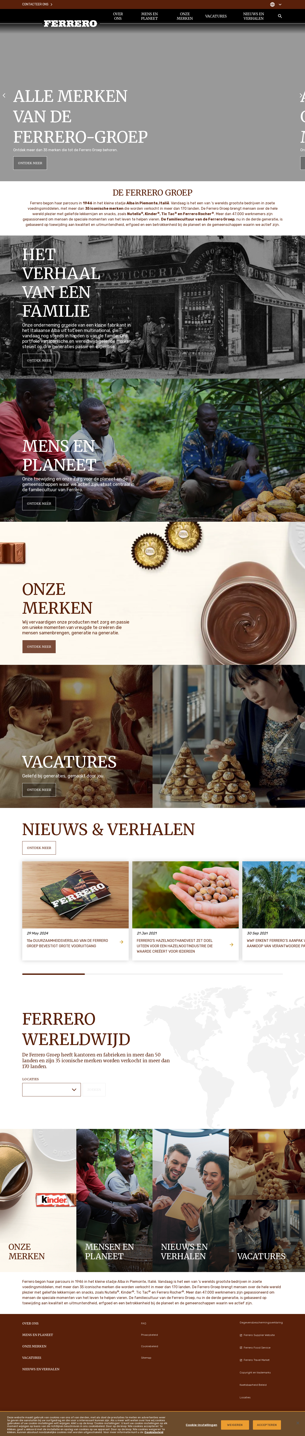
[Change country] (276, 4)
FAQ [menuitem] (143, 1323)
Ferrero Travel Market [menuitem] (255, 1360)
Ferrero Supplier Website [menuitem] (257, 1335)
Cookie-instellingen (201, 1425)
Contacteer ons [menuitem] (37, 4)
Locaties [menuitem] (245, 1397)
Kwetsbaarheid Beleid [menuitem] (253, 1384)
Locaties (30, 1079)
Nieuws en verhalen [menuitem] (253, 16)
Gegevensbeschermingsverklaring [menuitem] (261, 1322)
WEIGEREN (235, 1425)
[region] (152, 1423)
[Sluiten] (298, 1423)
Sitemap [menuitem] (146, 1357)
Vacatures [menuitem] (216, 16)
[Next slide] (301, 95)
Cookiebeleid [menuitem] (149, 1346)
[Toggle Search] (280, 16)
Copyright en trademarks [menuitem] (255, 1372)
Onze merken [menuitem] (185, 16)
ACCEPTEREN (267, 1425)
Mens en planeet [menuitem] (149, 16)
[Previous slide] (4, 95)
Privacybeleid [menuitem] (149, 1334)
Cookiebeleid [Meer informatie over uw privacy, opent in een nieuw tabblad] (153, 1432)
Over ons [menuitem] (118, 16)
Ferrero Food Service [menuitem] (255, 1347)
